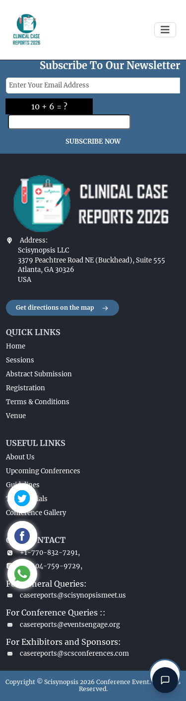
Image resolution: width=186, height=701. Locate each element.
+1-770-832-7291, (43, 552)
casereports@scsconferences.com (67, 653)
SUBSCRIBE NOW (93, 141)
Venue (16, 416)
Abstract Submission (39, 374)
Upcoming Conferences (43, 471)
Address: (34, 240)
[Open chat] (165, 680)
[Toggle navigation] (165, 29)
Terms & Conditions (37, 402)
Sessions (20, 360)
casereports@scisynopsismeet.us (66, 595)
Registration (25, 388)
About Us (20, 457)
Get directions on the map (62, 308)
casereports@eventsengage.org (63, 624)
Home (15, 346)
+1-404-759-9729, (44, 566)
